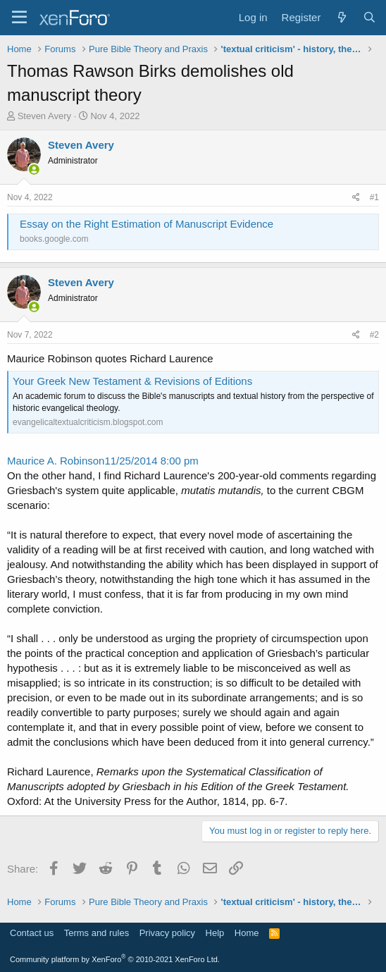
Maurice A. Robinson (55, 461)
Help (215, 933)
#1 (374, 197)
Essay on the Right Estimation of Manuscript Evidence (146, 224)
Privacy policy (167, 933)
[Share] (356, 198)
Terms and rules (96, 933)
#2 (374, 335)
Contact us (32, 933)
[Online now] (34, 169)
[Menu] (19, 17)
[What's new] (341, 17)
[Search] (369, 17)
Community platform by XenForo (115, 959)
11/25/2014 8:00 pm (151, 461)
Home (247, 933)
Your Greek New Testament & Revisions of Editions (132, 381)
